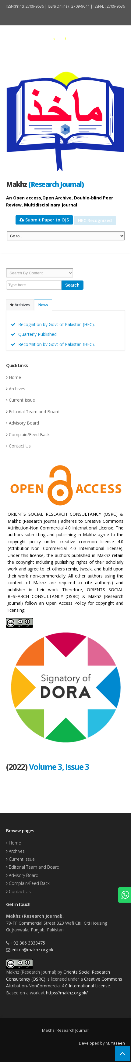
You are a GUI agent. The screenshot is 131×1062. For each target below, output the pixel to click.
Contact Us (20, 446)
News (43, 304)
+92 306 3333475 (28, 943)
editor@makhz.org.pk (32, 949)
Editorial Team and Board (34, 411)
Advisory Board (24, 423)
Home (15, 377)
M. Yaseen (115, 1043)
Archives (20, 304)
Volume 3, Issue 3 (59, 766)
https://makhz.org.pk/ (67, 993)
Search (72, 285)
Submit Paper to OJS (44, 220)
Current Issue (22, 400)
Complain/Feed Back (29, 434)
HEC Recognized (95, 220)
